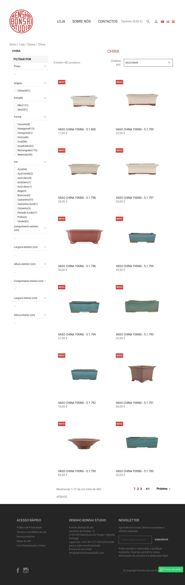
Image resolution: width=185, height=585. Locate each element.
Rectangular (27, 150)
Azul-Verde (25, 173)
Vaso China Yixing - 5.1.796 (77, 266)
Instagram (25, 570)
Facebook (17, 570)
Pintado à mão (27, 212)
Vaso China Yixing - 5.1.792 (77, 403)
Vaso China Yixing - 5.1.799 (135, 129)
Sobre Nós (81, 21)
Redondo (25, 154)
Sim (23, 109)
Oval (22, 141)
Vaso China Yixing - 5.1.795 (135, 266)
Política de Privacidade (29, 527)
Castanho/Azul (28, 204)
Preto (22, 217)
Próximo (164, 489)
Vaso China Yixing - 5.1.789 (135, 471)
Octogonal (25, 132)
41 (148, 489)
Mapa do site (24, 541)
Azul (22, 169)
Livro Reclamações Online (31, 545)
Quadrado (26, 145)
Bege (22, 191)
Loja (61, 21)
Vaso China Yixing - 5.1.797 (135, 197)
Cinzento (24, 208)
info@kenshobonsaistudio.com (86, 552)
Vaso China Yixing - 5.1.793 (135, 334)
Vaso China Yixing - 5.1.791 (135, 403)
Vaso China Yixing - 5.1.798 (77, 197)
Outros (23, 137)
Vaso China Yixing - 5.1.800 (77, 129)
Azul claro (25, 186)
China (16, 51)
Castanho (25, 199)
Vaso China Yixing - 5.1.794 (77, 334)
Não (23, 105)
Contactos (107, 21)
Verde (23, 221)
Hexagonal (26, 128)
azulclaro (24, 182)
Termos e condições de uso (32, 532)
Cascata (24, 124)
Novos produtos (26, 536)
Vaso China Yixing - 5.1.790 (77, 471)
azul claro (25, 177)
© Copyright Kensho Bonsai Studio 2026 (145, 570)
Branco (24, 195)
